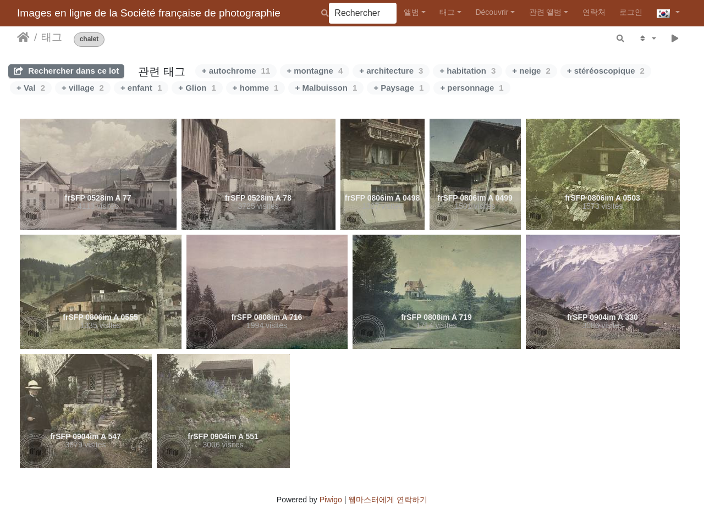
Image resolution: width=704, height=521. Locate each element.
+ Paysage (398, 87)
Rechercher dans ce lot (66, 70)
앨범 (411, 12)
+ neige (531, 70)
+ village (83, 87)
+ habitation (467, 70)
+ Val (30, 87)
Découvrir (491, 12)
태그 (447, 12)
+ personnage (471, 87)
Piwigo (331, 499)
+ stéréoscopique (606, 70)
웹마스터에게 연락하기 (387, 499)
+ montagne (315, 70)
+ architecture (391, 70)
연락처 (594, 12)
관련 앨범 (545, 12)
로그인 (630, 12)
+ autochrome (236, 70)
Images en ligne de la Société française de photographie (148, 13)
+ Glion (197, 87)
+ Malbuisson (326, 87)
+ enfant (141, 87)
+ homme (256, 87)
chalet (89, 39)
